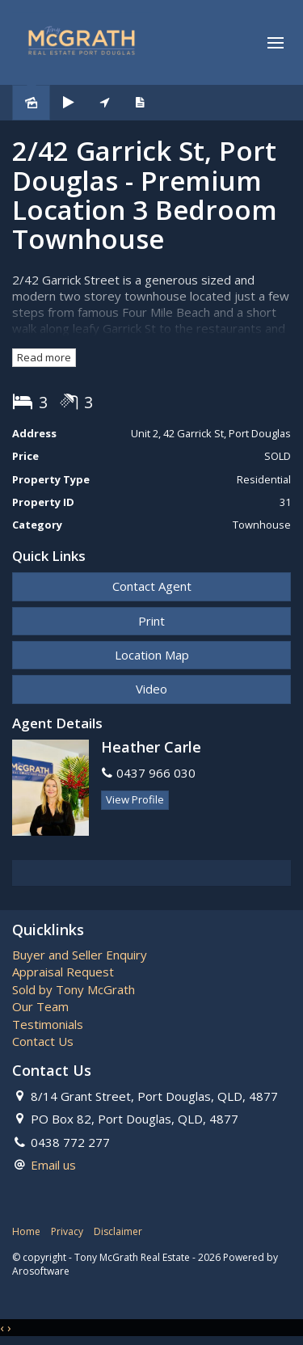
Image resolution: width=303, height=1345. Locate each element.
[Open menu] (275, 43)
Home (26, 1231)
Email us (53, 1165)
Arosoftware (40, 1271)
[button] (151, 621)
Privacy (67, 1231)
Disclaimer (118, 1231)
